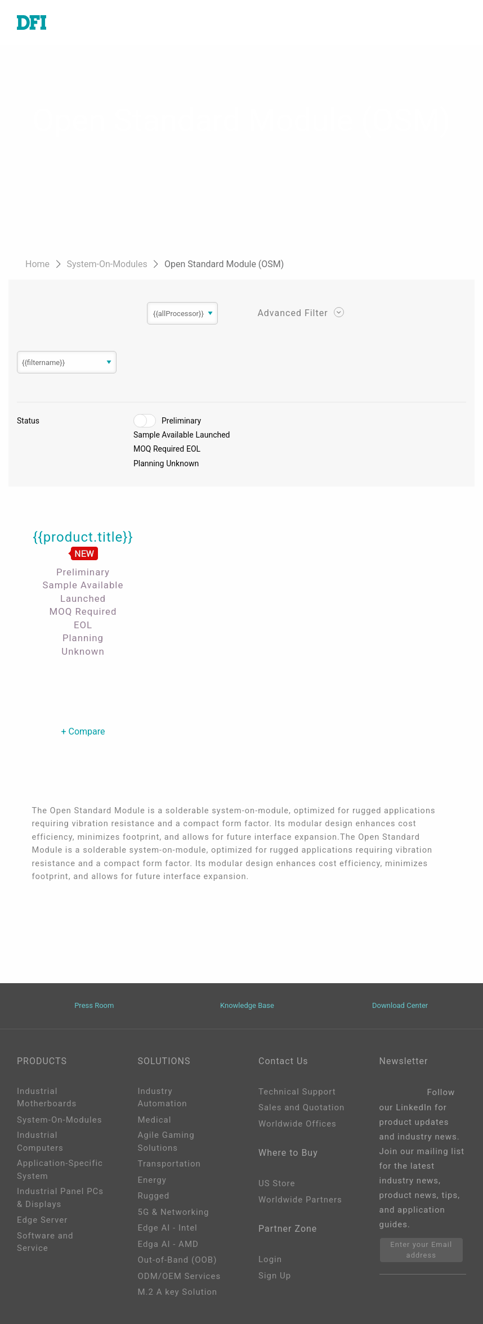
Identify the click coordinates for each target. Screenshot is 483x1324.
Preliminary (181, 420)
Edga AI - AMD (168, 1244)
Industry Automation (162, 1097)
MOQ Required (158, 448)
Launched (213, 434)
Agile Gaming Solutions (166, 1141)
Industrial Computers (40, 1141)
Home (38, 264)
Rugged (154, 1196)
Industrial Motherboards (47, 1097)
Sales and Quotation (301, 1107)
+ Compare (83, 731)
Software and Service (45, 1242)
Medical (155, 1120)
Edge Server (42, 1220)
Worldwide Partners (300, 1200)
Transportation (169, 1164)
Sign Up (274, 1276)
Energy (152, 1180)
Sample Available (163, 434)
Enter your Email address (421, 1250)
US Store (276, 1183)
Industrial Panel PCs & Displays (60, 1197)
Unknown (182, 463)
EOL (193, 448)
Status (28, 420)
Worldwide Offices (297, 1124)
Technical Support (297, 1092)
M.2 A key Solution (178, 1292)
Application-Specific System (60, 1169)
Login (270, 1259)
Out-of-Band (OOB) (177, 1260)
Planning (148, 463)
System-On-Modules (107, 264)
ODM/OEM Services (179, 1276)
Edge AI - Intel (168, 1228)
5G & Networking (173, 1212)
